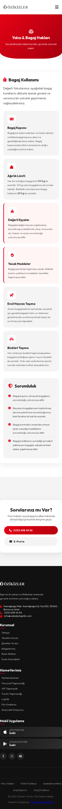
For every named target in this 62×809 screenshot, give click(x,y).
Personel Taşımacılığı (13, 683)
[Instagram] (12, 756)
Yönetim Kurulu (9, 638)
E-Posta (16, 541)
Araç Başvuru (20, 790)
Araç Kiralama (41, 790)
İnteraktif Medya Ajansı (42, 802)
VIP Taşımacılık (9, 688)
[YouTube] (20, 756)
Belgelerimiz (8, 648)
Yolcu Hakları (7, 783)
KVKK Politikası (29, 783)
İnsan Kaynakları (10, 659)
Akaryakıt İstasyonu (12, 709)
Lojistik (5, 699)
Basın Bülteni (8, 653)
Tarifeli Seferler (10, 677)
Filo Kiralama (8, 704)
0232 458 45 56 (21, 530)
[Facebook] (3, 756)
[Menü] (57, 7)
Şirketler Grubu (9, 643)
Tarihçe (5, 632)
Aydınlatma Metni (52, 783)
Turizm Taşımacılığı (11, 693)
